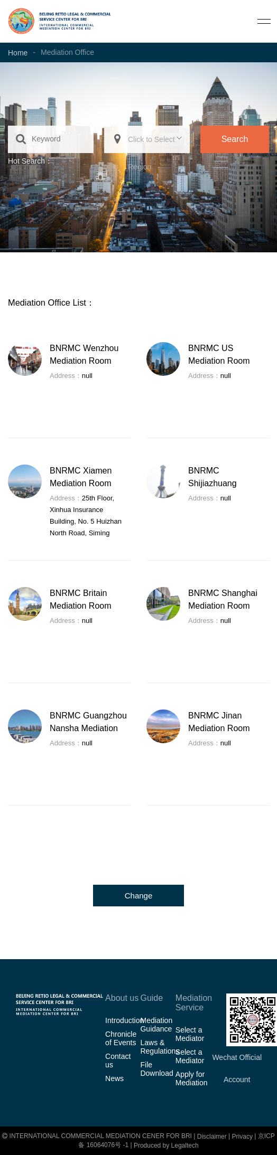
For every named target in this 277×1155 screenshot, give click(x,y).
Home (17, 53)
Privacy (242, 1136)
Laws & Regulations (157, 1046)
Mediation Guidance (156, 1024)
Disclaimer (212, 1136)
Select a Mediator (190, 1034)
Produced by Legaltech (166, 1145)
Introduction (122, 1020)
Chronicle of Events (120, 1038)
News (114, 1078)
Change (139, 895)
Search (234, 139)
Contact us (118, 1060)
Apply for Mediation (192, 1078)
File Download (156, 1069)
